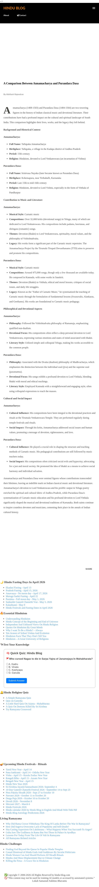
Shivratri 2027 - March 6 (18, 804)
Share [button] (89, 569)
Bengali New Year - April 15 (20, 781)
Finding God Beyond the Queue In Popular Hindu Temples (34, 849)
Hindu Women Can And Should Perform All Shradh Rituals (35, 855)
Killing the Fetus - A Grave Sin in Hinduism (27, 860)
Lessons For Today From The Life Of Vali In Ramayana (33, 835)
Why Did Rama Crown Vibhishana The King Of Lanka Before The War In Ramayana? (48, 823)
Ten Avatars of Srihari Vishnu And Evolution (27, 633)
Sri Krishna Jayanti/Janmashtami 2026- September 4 (31, 786)
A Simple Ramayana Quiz (18, 698)
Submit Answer (17, 680)
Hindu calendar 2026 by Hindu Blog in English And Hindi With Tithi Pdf (41, 810)
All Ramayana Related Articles (21, 838)
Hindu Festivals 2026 (16, 807)
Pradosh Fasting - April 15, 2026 (21, 590)
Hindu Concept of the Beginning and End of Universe (32, 621)
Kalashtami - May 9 (15, 605)
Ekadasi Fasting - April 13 (18, 587)
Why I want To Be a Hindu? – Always (24, 630)
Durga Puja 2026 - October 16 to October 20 (27, 798)
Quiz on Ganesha (14, 700)
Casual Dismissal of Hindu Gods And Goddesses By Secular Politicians (40, 852)
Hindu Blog (14, 8)
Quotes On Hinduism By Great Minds (24, 627)
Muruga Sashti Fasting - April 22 (22, 596)
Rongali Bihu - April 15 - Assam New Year (27, 778)
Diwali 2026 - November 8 (19, 801)
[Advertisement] (49, 46)
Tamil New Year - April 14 (19, 769)
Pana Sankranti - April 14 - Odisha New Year (27, 772)
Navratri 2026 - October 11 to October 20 (26, 795)
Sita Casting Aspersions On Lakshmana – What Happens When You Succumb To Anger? (49, 829)
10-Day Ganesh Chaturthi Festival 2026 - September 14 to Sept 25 (38, 789)
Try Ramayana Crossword (18, 709)
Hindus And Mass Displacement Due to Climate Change (33, 858)
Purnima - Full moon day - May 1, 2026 (25, 599)
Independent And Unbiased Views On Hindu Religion (32, 624)
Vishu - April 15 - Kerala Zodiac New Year (26, 775)
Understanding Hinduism (18, 618)
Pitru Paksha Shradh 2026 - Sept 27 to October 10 (30, 792)
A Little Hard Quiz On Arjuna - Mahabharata (27, 703)
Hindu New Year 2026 (16, 784)
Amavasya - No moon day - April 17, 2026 (26, 593)
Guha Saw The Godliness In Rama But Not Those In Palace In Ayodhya (41, 832)
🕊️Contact (21, 15)
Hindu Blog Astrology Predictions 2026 (25, 812)
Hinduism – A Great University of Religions (27, 639)
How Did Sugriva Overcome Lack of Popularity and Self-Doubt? (37, 826)
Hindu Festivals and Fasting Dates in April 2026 (29, 607)
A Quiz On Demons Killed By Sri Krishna (26, 706)
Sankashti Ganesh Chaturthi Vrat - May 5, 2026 (29, 602)
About (6, 15)
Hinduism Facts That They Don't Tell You (26, 636)
